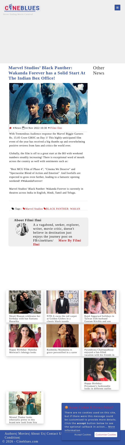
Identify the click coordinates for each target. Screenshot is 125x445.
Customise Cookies (106, 434)
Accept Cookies (82, 434)
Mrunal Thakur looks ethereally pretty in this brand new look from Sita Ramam (23, 421)
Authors (10, 433)
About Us (38, 433)
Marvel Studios (34, 209)
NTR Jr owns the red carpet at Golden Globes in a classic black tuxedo (62, 319)
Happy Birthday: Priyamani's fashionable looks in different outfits (97, 386)
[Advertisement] (62, 41)
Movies (23, 433)
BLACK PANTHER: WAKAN (63, 209)
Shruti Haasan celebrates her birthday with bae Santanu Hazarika (24, 319)
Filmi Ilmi (56, 128)
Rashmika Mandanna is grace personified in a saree (62, 351)
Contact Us (55, 433)
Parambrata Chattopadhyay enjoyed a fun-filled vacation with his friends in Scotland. (99, 353)
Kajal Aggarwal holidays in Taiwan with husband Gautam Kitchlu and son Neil (99, 320)
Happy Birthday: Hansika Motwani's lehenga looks (23, 351)
